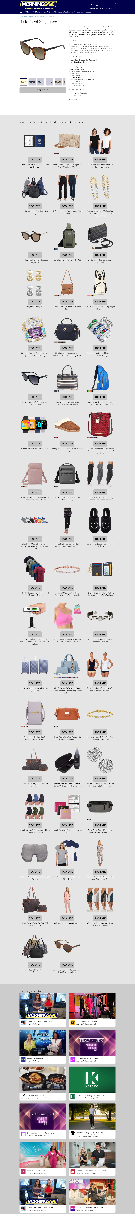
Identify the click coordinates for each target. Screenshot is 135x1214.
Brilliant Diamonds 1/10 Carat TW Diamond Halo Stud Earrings (100, 784)
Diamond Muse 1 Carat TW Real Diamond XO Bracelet (100, 738)
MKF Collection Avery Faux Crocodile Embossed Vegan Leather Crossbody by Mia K (100, 451)
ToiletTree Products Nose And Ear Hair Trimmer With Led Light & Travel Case (67, 784)
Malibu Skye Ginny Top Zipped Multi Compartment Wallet (67, 738)
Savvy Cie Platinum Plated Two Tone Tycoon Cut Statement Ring (35, 354)
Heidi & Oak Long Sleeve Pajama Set (67, 923)
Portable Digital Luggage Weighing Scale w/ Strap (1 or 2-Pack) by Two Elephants (34, 641)
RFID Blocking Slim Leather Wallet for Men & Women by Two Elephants (100, 593)
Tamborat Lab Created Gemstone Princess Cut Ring (100, 354)
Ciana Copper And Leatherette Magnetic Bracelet (100, 640)
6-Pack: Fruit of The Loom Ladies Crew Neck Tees (67, 877)
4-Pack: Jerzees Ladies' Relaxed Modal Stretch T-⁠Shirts (100, 165)
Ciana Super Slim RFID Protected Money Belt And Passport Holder (100, 831)
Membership (68, 12)
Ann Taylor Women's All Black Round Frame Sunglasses (34, 403)
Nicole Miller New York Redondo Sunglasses (34, 261)
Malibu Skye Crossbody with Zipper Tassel (67, 307)
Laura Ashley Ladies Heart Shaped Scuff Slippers (100, 545)
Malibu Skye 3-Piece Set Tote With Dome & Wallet (34, 924)
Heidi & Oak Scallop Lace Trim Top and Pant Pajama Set (100, 877)
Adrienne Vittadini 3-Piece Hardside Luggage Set (34, 689)
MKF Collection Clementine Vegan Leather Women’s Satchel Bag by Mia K (67, 355)
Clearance (58, 12)
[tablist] (43, 82)
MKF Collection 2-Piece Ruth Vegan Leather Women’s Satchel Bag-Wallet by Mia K (67, 690)
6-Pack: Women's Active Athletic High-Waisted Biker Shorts (35, 831)
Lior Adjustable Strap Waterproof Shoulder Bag (67, 498)
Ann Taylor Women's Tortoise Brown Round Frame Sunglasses (67, 970)
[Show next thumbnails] (66, 81)
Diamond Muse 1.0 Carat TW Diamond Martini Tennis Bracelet (67, 593)
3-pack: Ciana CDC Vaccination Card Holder (67, 831)
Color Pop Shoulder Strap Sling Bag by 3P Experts (100, 307)
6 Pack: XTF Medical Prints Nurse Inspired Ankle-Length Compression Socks (34, 546)
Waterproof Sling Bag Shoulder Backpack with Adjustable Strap (100, 403)
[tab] (23, 81)
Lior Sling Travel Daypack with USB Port (67, 261)
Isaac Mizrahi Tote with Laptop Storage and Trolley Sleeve (67, 403)
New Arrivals (48, 12)
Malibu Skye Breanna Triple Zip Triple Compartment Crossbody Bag (34, 498)
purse (103, 8)
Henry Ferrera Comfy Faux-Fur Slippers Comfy (67, 449)
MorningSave (23, 16)
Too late (34, 159)
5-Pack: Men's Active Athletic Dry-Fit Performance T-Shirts (35, 593)
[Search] (91, 5)
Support (89, 12)
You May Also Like (30, 991)
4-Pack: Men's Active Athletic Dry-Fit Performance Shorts (100, 924)
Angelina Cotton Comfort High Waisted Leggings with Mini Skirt (67, 545)
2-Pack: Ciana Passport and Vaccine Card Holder (34, 165)
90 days (71, 103)
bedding (98, 8)
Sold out (43, 90)
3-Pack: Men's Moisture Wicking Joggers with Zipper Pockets (100, 498)
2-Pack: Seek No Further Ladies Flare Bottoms (67, 212)
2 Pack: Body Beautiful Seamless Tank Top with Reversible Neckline (100, 689)
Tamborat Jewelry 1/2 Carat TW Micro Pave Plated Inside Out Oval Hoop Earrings (100, 213)
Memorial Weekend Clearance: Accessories (41, 16)
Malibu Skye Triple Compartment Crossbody (100, 261)
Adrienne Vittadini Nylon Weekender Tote (34, 970)
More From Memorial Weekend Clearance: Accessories (51, 122)
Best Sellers (37, 12)
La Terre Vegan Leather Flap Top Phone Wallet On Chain (34, 738)
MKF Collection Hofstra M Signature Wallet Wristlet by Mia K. (67, 165)
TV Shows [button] (27, 12)
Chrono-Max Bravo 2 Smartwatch (34, 448)
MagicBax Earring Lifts (34, 306)
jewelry (108, 8)
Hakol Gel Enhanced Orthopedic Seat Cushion (35, 877)
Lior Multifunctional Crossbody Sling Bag (34, 212)
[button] (21, 12)
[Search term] (102, 5)
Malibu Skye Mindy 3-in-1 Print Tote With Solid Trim (35, 784)
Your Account (79, 12)
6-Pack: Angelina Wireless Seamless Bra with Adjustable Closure (67, 640)
